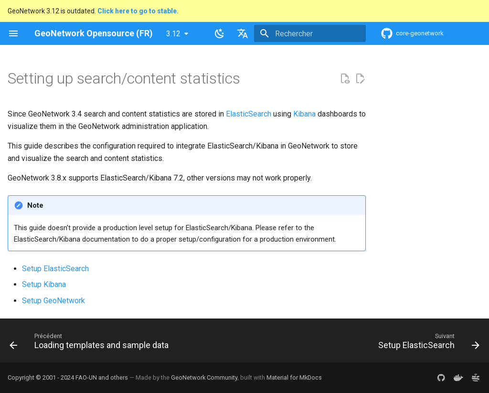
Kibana (304, 113)
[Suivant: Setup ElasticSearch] (427, 343)
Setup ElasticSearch (55, 268)
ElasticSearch (248, 113)
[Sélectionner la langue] (242, 33)
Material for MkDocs (294, 377)
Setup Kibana (44, 284)
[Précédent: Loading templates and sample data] (91, 343)
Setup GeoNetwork (53, 300)
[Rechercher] (310, 33)
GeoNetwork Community (204, 377)
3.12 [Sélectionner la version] (173, 33)
